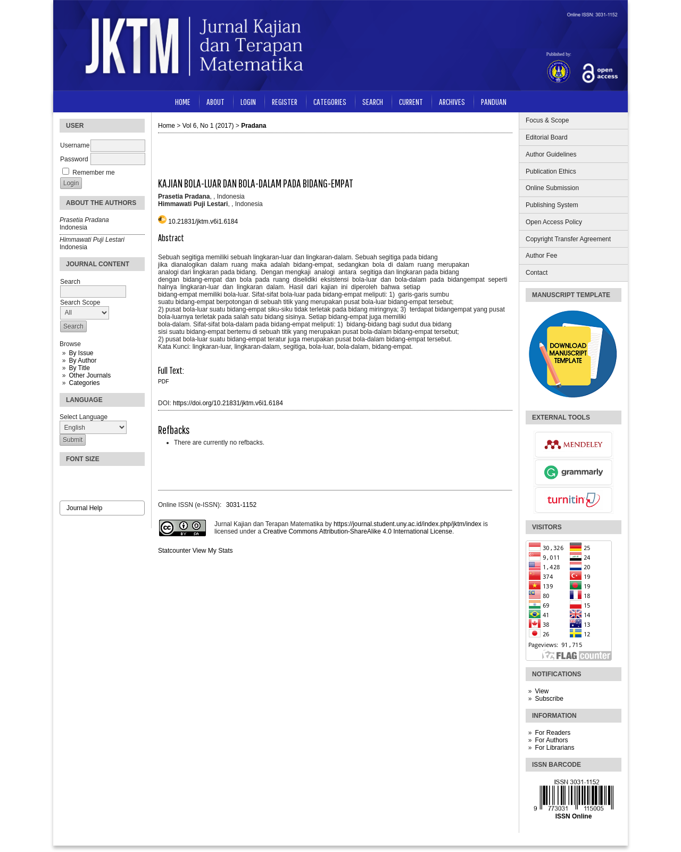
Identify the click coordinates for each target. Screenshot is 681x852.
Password (74, 159)
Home (182, 101)
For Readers (552, 732)
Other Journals (90, 375)
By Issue (81, 353)
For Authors (551, 740)
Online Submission (552, 188)
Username (74, 145)
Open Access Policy (554, 222)
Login (248, 101)
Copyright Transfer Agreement (568, 239)
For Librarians (554, 747)
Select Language (83, 417)
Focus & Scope (547, 120)
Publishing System (552, 205)
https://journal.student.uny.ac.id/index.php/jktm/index (407, 524)
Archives (452, 101)
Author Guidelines (551, 154)
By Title (79, 368)
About (215, 101)
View (542, 691)
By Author (82, 360)
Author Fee (541, 255)
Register (284, 101)
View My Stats (213, 550)
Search (372, 101)
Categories (84, 383)
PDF (163, 381)
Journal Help (84, 508)
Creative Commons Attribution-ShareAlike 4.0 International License (357, 531)
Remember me (93, 172)
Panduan (493, 101)
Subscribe (549, 698)
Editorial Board (547, 137)
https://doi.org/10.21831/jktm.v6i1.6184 (228, 403)
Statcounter (174, 550)
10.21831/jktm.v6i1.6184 (203, 221)
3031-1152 (241, 505)
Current (411, 101)
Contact (536, 272)
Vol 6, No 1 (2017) (208, 125)
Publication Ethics (551, 171)
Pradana (253, 125)
